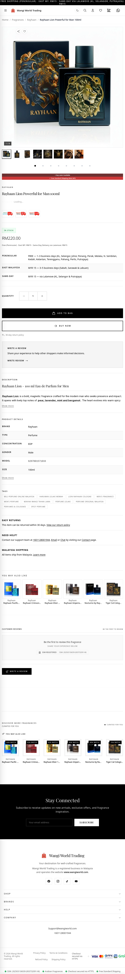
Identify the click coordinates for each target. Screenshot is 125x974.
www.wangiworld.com (76, 872)
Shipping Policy (58, 959)
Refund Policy (41, 959)
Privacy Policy (39, 953)
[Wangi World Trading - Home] (25, 10)
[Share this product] (18, 31)
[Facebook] (49, 881)
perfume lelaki (63, 501)
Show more (8, 406)
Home (5, 19)
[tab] (6, 154)
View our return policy (58, 524)
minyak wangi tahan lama (37, 501)
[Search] (85, 10)
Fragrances (18, 19)
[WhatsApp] (118, 10)
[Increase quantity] (42, 296)
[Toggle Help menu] (62, 910)
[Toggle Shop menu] (62, 894)
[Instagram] (58, 881)
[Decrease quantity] (23, 296)
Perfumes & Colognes (15, 507)
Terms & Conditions (58, 953)
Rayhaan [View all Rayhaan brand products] (31, 19)
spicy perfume (38, 507)
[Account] (93, 10)
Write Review (17, 361)
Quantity (8, 296)
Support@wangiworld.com (62, 928)
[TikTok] (67, 881)
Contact (86, 539)
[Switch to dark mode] (77, 10)
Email (54, 539)
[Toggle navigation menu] (5, 10)
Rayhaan (7, 187)
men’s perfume (11, 501)
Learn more (39, 554)
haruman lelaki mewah (51, 496)
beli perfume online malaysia (19, 496)
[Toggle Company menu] (62, 918)
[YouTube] (76, 881)
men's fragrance (105, 496)
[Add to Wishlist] (24, 31)
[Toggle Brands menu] (62, 902)
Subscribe (87, 822)
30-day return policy (13, 335)
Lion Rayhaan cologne (79, 496)
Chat (62, 539)
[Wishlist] (101, 10)
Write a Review (17, 671)
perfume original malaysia (90, 501)
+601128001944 (41, 539)
